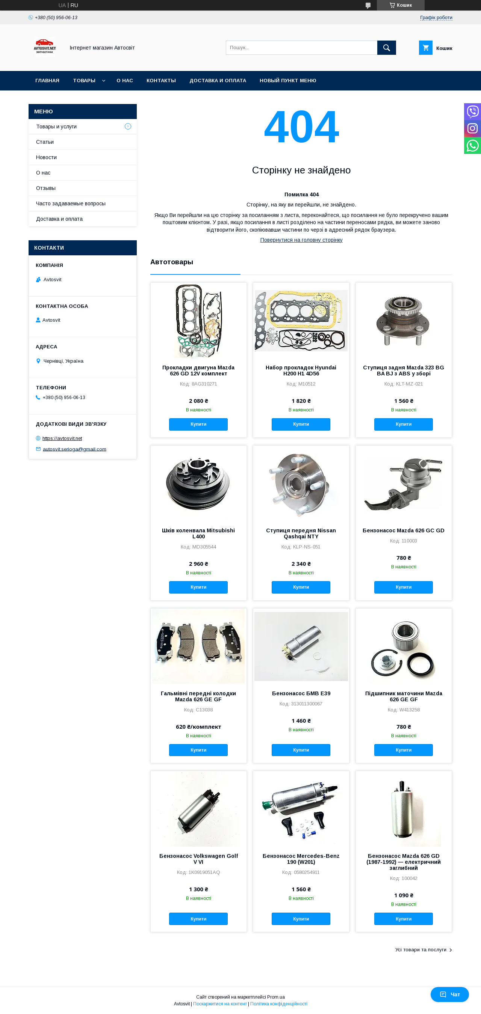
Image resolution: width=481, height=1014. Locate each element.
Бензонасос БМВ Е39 (301, 693)
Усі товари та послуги (420, 949)
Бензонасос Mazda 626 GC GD (404, 530)
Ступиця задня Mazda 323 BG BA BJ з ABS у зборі (403, 371)
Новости (46, 157)
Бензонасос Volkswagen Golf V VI (198, 859)
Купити (198, 424)
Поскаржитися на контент (220, 1003)
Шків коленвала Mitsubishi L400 (198, 533)
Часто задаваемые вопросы (71, 203)
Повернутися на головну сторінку (301, 240)
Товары (84, 80)
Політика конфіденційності (278, 1003)
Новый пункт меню (288, 80)
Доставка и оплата (217, 80)
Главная (47, 80)
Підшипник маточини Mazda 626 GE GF (403, 696)
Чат (450, 994)
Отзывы (46, 188)
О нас (124, 80)
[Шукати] (386, 48)
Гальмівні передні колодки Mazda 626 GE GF (198, 696)
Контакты (161, 80)
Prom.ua (276, 997)
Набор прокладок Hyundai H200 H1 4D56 (301, 371)
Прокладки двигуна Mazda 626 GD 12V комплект (198, 371)
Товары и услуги (56, 127)
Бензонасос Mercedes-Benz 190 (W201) (301, 859)
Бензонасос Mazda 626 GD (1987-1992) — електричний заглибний (403, 862)
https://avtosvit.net (62, 438)
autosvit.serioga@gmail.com (74, 449)
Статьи (45, 142)
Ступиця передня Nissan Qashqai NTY (301, 533)
